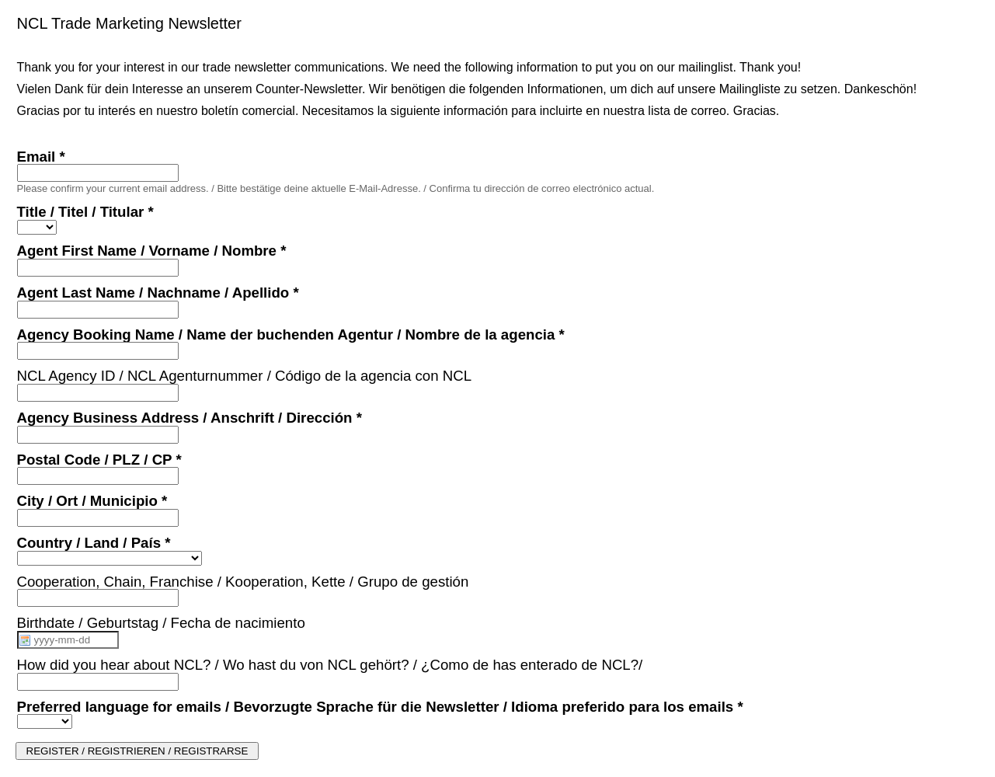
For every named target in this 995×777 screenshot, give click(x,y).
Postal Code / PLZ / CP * (99, 459)
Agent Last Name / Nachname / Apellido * (158, 292)
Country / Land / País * (94, 543)
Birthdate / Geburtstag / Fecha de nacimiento (161, 623)
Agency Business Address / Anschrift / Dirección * (189, 417)
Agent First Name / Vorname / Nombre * (152, 250)
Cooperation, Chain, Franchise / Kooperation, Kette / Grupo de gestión (243, 581)
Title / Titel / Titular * (85, 212)
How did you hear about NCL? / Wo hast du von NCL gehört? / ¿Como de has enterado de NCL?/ (330, 665)
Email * (41, 156)
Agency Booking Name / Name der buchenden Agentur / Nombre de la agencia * (291, 334)
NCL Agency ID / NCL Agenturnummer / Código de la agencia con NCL (244, 376)
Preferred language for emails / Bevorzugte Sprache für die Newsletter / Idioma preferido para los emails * (380, 707)
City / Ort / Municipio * (92, 501)
